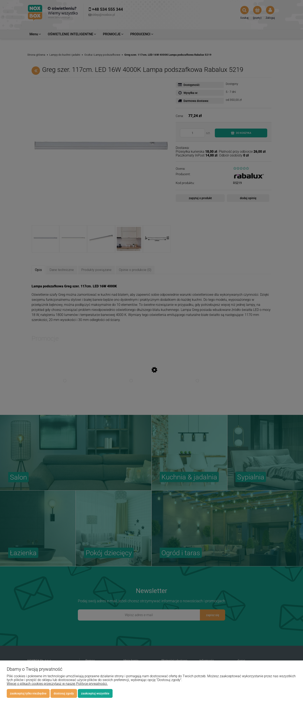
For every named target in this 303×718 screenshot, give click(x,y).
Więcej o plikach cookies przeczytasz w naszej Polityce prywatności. (57, 684)
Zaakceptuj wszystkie (95, 693)
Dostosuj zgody (64, 693)
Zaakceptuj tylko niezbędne (28, 693)
